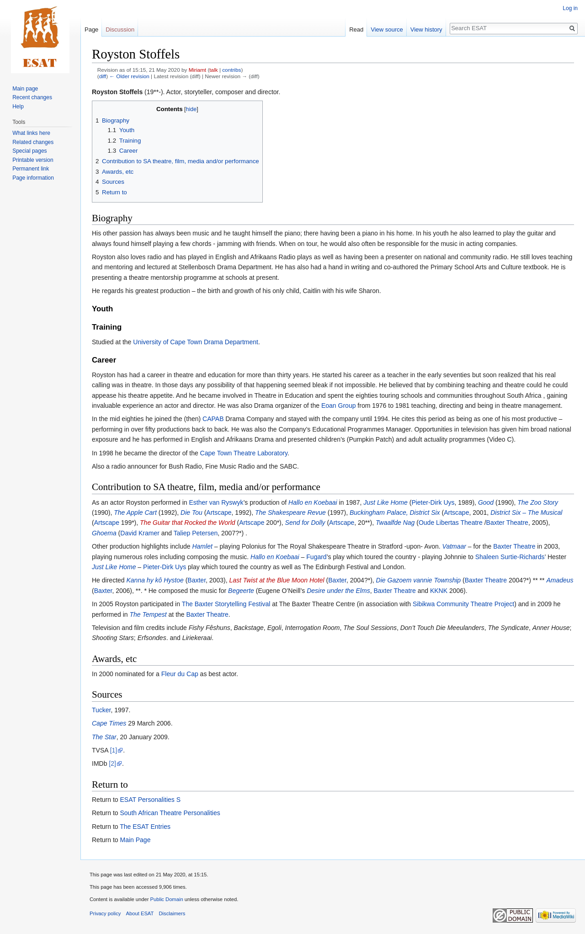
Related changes (32, 142)
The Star (104, 737)
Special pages (29, 151)
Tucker (101, 710)
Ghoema (104, 533)
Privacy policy (105, 913)
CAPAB (212, 418)
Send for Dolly (305, 522)
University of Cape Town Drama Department (195, 342)
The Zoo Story (537, 502)
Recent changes (32, 97)
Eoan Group (338, 405)
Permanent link (30, 168)
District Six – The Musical (526, 512)
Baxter (196, 580)
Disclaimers (172, 913)
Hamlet (202, 546)
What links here (31, 133)
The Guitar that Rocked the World (187, 522)
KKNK (438, 590)
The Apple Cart (135, 512)
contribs (231, 70)
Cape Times (109, 723)
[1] (113, 750)
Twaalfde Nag (395, 522)
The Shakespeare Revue (290, 512)
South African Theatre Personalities (170, 813)
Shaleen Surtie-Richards (510, 556)
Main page (25, 88)
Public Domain (166, 899)
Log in (570, 8)
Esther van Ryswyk (216, 502)
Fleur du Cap (179, 674)
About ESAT (140, 913)
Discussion (120, 29)
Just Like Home (385, 502)
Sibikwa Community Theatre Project (463, 604)
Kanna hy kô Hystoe (154, 580)
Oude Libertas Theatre (451, 522)
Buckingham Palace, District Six (395, 512)
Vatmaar (454, 546)
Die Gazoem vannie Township (418, 580)
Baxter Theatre (507, 522)
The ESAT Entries (145, 826)
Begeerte (241, 590)
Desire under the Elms (338, 590)
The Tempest (147, 614)
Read (356, 29)
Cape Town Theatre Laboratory (243, 453)
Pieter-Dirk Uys (432, 502)
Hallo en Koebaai (312, 502)
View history (426, 29)
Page (91, 29)
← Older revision (129, 76)
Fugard (316, 556)
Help (18, 106)
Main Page (135, 839)
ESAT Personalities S (150, 799)
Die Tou (191, 512)
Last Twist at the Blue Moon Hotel (276, 580)
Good (486, 502)
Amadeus (559, 580)
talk (213, 70)
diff (102, 76)
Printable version (32, 160)
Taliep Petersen (196, 533)
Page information (33, 178)
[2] (112, 763)
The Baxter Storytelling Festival (226, 604)
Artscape (218, 512)
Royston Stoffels (117, 92)
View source (387, 29)
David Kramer (140, 533)
